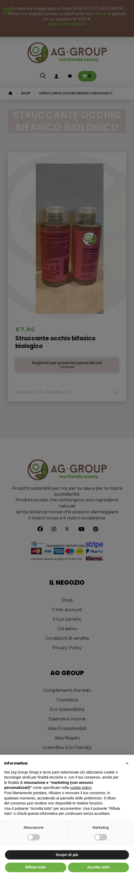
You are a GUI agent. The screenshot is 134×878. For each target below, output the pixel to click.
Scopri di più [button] (67, 855)
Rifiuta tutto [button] (35, 867)
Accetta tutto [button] (98, 867)
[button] (127, 763)
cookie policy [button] (80, 787)
